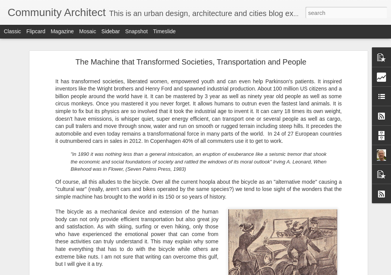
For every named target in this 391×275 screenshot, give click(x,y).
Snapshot (136, 31)
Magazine (62, 31)
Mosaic (87, 31)
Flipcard (35, 31)
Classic (12, 31)
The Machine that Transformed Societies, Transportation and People (191, 62)
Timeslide (164, 31)
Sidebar (111, 31)
